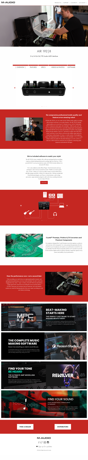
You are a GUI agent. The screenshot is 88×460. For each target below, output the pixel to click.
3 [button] (46, 106)
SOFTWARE (75, 67)
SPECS (43, 67)
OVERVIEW (16, 67)
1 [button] (42, 106)
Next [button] (73, 88)
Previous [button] (14, 88)
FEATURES (31, 67)
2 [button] (44, 106)
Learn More (44, 188)
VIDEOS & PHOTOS (59, 67)
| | (64, 3)
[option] (44, 88)
